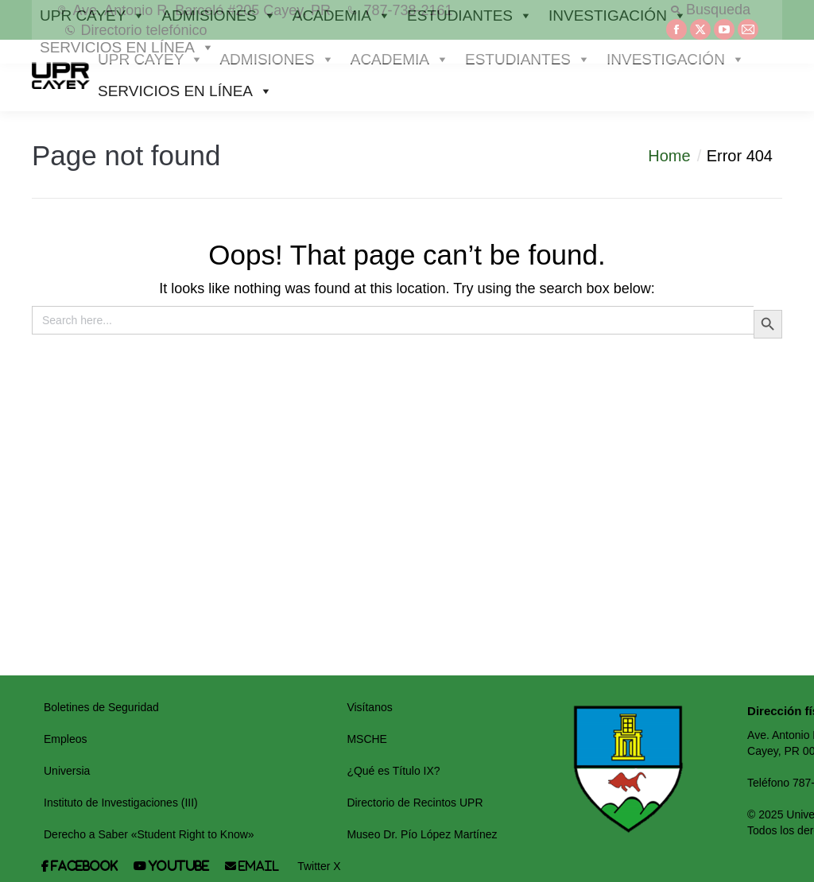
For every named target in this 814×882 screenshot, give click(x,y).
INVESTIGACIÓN (676, 59)
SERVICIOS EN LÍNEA (185, 91)
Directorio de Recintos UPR (415, 802)
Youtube (178, 866)
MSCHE (367, 739)
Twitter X (318, 866)
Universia (67, 770)
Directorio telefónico (135, 30)
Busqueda (710, 9)
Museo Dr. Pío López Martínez (422, 834)
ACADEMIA (400, 59)
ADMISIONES (276, 59)
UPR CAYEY (151, 59)
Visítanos (369, 707)
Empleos (65, 739)
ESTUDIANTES (528, 59)
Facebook (83, 866)
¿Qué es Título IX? (393, 770)
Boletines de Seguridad (101, 707)
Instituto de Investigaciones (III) (121, 802)
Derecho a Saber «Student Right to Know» (149, 834)
